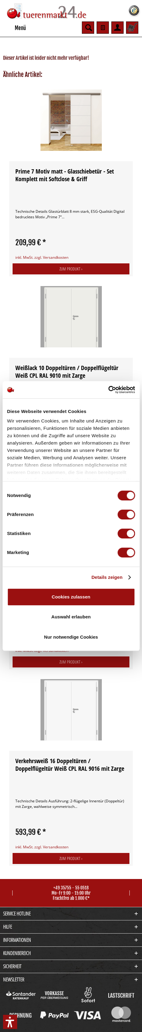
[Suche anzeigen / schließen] (88, 27)
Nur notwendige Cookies (71, 637)
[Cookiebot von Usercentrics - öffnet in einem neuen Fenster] (108, 390)
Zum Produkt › (71, 269)
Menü (15, 27)
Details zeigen (106, 577)
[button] (10, 1022)
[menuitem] (14, 27)
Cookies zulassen (71, 596)
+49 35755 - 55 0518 (71, 887)
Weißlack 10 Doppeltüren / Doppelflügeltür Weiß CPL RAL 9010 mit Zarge (66, 372)
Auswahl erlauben (70, 616)
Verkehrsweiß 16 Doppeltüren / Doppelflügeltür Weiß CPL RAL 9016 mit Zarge (69, 765)
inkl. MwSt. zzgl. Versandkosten (41, 257)
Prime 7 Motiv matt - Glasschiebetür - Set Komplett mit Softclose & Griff (64, 175)
